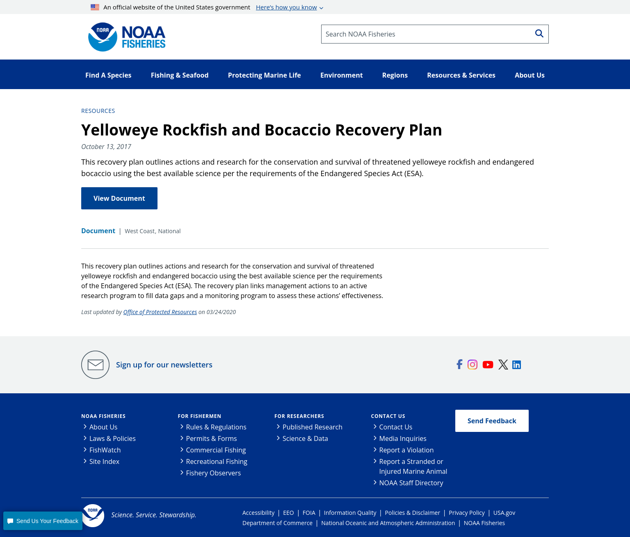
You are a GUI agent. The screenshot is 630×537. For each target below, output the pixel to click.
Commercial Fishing (216, 449)
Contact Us (388, 416)
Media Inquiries (403, 438)
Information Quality (350, 512)
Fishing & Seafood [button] (180, 75)
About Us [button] (530, 75)
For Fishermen (199, 416)
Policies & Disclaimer (413, 512)
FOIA (309, 512)
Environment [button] (341, 75)
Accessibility (258, 512)
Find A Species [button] (108, 75)
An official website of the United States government (204, 7)
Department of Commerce (277, 523)
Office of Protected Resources (160, 312)
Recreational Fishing (216, 461)
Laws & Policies (112, 438)
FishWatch (105, 449)
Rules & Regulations (216, 426)
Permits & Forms (211, 438)
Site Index (104, 461)
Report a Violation (406, 449)
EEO (288, 512)
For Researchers (299, 416)
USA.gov (504, 512)
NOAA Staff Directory (411, 482)
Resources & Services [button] (461, 75)
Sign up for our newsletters (164, 364)
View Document (119, 198)
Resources (98, 111)
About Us (103, 426)
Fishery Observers (213, 472)
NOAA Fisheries (103, 416)
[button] (42, 521)
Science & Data (305, 438)
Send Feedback (492, 420)
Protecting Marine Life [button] (264, 75)
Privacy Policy (466, 512)
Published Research (312, 426)
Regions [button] (395, 75)
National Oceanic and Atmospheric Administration (388, 523)
